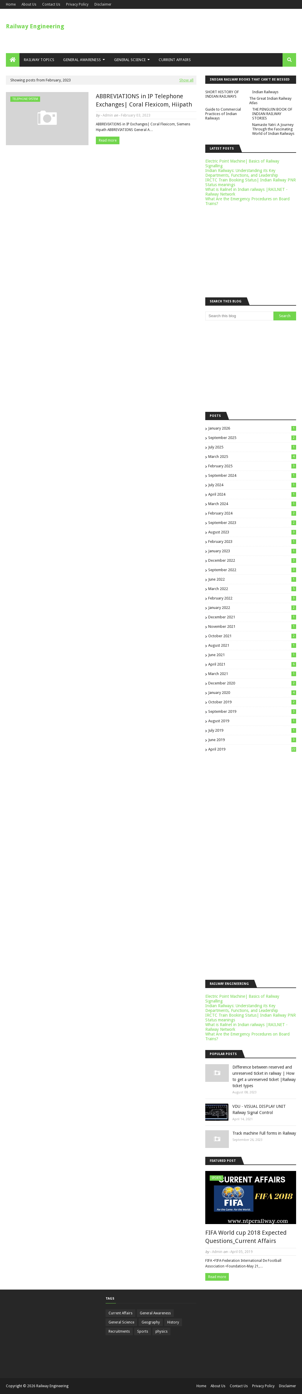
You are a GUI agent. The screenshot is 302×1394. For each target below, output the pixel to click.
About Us (29, 4)
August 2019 (252, 721)
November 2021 (252, 626)
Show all (186, 80)
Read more (107, 140)
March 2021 (252, 673)
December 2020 (252, 683)
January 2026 (252, 428)
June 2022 (252, 579)
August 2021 (252, 645)
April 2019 (252, 749)
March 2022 (252, 589)
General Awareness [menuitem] (82, 60)
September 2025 (252, 437)
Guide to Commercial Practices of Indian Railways (223, 113)
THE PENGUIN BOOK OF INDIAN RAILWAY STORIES (272, 113)
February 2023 (252, 541)
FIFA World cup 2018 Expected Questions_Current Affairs (246, 1236)
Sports (142, 1331)
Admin (108, 115)
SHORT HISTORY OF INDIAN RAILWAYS (222, 94)
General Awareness (155, 1313)
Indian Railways (265, 92)
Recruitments (119, 1331)
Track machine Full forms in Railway (264, 1133)
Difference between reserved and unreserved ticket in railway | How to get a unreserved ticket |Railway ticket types (264, 1076)
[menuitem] (12, 60)
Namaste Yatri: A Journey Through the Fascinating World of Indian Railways (273, 129)
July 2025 (252, 447)
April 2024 (252, 494)
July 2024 (252, 485)
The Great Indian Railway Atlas (270, 100)
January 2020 (252, 692)
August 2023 (252, 532)
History (173, 1322)
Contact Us (51, 4)
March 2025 (252, 456)
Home (11, 4)
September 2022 (252, 570)
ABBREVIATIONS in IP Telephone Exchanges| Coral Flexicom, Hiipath (144, 100)
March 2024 (252, 504)
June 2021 (252, 655)
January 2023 (252, 551)
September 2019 (252, 711)
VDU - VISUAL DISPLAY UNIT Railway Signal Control (259, 1109)
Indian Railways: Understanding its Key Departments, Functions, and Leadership (241, 173)
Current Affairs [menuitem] (175, 60)
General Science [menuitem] (130, 60)
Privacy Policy (77, 4)
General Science (121, 1322)
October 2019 (252, 702)
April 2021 (252, 664)
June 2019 (252, 740)
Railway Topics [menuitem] (39, 60)
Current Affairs (120, 1313)
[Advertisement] (101, 195)
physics (161, 1331)
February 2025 (252, 466)
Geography (151, 1322)
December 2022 (252, 560)
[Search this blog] (239, 316)
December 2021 (252, 617)
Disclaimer (102, 4)
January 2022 (252, 607)
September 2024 (252, 475)
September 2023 (252, 522)
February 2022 (252, 598)
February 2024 (252, 513)
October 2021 (252, 636)
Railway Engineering (35, 26)
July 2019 (252, 730)
